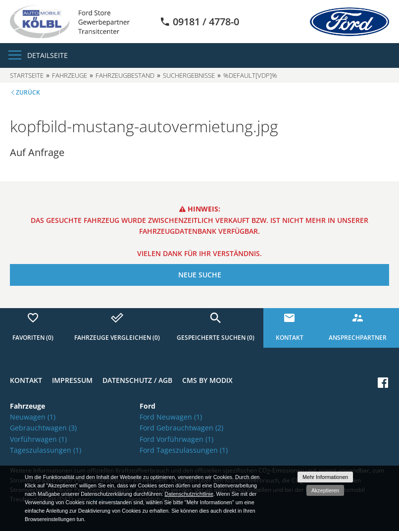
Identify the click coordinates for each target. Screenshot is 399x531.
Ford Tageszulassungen (184, 450)
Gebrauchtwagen (43, 427)
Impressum (72, 380)
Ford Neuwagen (171, 417)
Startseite (27, 75)
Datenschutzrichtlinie (189, 494)
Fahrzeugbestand (125, 75)
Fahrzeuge (69, 75)
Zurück (28, 92)
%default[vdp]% (250, 75)
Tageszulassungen (45, 450)
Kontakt (26, 380)
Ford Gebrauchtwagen (181, 427)
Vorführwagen (38, 439)
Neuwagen (32, 417)
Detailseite (47, 55)
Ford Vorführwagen (176, 439)
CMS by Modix (207, 380)
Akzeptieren (325, 490)
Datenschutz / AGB (137, 380)
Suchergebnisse (189, 75)
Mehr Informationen (325, 477)
